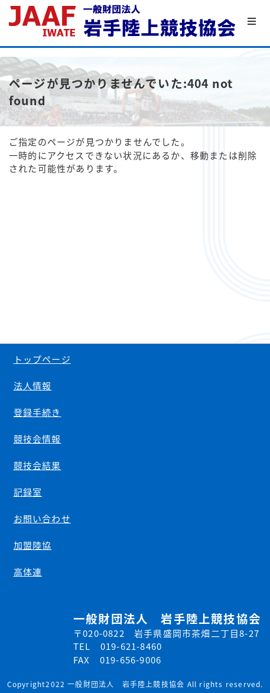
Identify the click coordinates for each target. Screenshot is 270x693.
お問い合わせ (42, 518)
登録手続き (37, 412)
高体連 (28, 571)
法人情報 (33, 385)
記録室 (28, 492)
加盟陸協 (33, 545)
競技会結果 (37, 465)
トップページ (42, 359)
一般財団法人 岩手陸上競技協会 (123, 21)
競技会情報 (37, 438)
